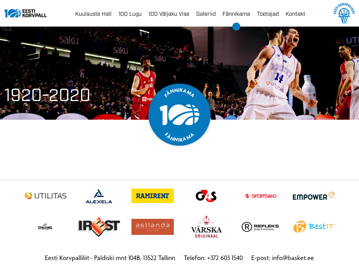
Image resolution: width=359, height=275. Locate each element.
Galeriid (206, 13)
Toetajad (268, 13)
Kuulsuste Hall (93, 13)
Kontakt (295, 13)
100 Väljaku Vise (168, 13)
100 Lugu (130, 13)
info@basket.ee (293, 258)
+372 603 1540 (225, 258)
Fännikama (236, 13)
